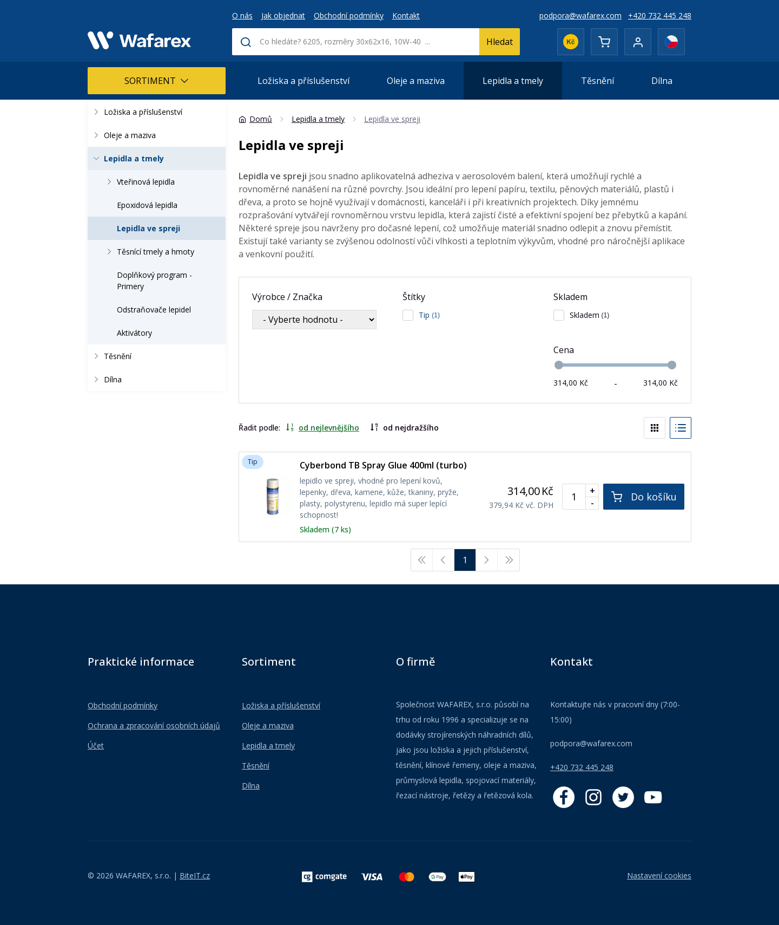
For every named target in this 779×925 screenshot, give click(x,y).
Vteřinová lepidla (139, 181)
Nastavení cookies (659, 875)
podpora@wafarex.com (580, 15)
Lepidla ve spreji (148, 228)
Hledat (499, 42)
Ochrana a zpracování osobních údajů (154, 725)
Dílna (661, 81)
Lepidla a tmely (513, 81)
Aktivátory (134, 333)
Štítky (413, 297)
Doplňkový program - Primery (154, 280)
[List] (680, 428)
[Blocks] (654, 428)
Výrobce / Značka (287, 297)
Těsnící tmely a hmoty (149, 251)
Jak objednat (283, 15)
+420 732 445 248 (659, 15)
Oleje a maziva (416, 81)
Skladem (570, 297)
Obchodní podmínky (349, 15)
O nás (242, 15)
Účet (96, 745)
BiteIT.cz (195, 875)
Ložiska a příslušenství (303, 81)
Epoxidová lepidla (147, 205)
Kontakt (406, 15)
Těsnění (597, 81)
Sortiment (156, 81)
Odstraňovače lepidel (154, 309)
